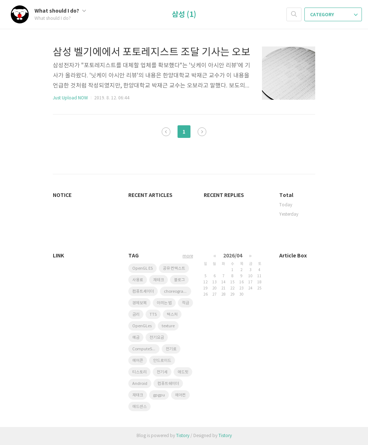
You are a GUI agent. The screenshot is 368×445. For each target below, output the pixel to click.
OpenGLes (142, 326)
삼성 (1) (184, 14)
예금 (135, 337)
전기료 (171, 349)
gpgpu (159, 395)
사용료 (137, 280)
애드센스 (139, 406)
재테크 (158, 280)
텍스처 (172, 314)
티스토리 (139, 372)
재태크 (137, 395)
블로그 (179, 280)
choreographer (177, 291)
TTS (153, 314)
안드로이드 (162, 360)
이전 (166, 131)
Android (139, 383)
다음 (202, 131)
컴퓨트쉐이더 (168, 383)
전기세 (162, 372)
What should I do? (60, 11)
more (188, 256)
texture (168, 326)
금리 (135, 314)
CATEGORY (334, 14)
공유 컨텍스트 (174, 268)
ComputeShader (146, 349)
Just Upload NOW (70, 98)
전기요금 (157, 337)
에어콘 (137, 360)
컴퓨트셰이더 (143, 291)
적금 (185, 303)
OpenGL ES (142, 268)
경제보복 (139, 303)
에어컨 (180, 395)
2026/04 (232, 256)
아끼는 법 (164, 303)
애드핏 (183, 372)
